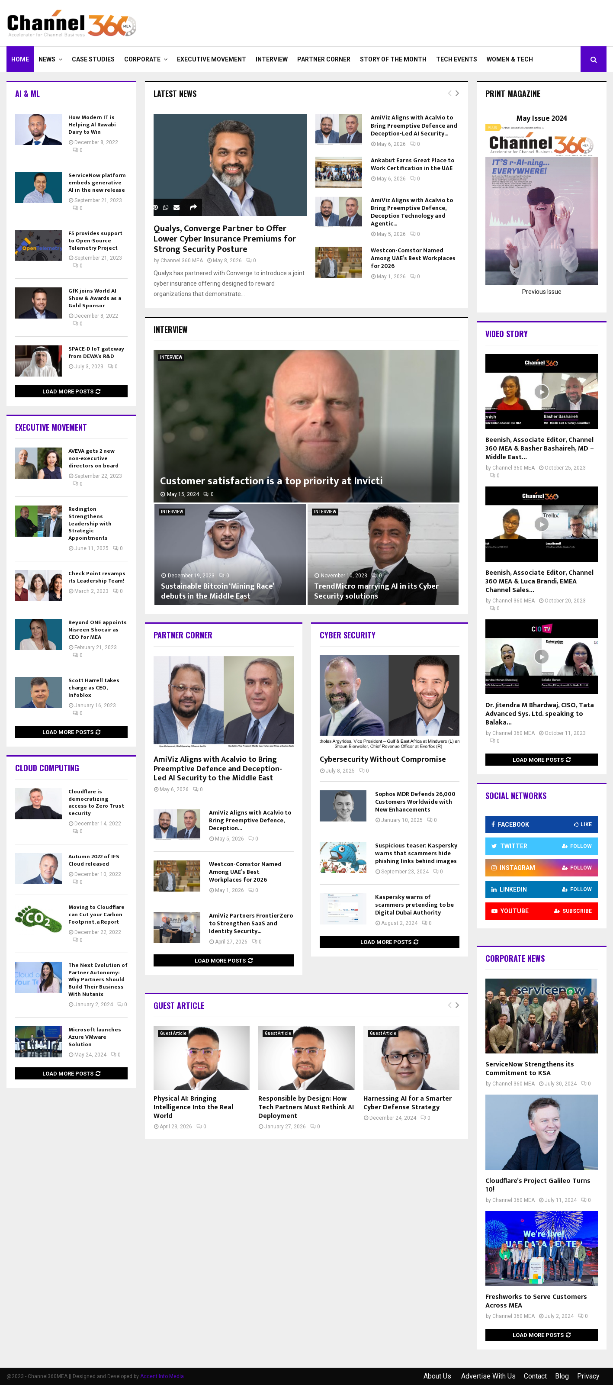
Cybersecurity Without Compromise (383, 759)
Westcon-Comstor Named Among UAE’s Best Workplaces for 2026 (413, 258)
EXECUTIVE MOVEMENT (211, 59)
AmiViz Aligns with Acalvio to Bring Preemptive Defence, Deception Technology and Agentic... (412, 212)
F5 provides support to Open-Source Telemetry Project (95, 241)
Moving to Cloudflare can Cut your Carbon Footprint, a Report (96, 914)
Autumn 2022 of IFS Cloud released (93, 860)
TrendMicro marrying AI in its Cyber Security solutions (376, 591)
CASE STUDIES (93, 59)
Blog (562, 1376)
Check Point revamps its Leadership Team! (96, 577)
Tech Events (456, 59)
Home (20, 59)
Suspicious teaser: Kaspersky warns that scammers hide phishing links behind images (416, 853)
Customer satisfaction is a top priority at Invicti (271, 481)
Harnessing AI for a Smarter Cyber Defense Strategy (407, 1103)
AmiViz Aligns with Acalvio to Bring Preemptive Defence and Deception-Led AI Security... (414, 125)
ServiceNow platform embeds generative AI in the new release (97, 183)
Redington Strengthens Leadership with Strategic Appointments (90, 523)
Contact (535, 1376)
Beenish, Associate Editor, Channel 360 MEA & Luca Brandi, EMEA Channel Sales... (539, 581)
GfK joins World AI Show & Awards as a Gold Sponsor (94, 298)
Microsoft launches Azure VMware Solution (94, 1037)
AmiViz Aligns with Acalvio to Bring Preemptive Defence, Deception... (250, 820)
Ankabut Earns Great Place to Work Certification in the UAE (412, 164)
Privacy (588, 1376)
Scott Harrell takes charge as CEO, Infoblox (93, 688)
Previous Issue (542, 291)
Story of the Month (393, 59)
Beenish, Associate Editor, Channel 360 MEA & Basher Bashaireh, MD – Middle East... (539, 448)
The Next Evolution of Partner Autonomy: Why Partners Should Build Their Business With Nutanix (98, 979)
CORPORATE (142, 59)
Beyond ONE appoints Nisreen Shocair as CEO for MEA (97, 630)
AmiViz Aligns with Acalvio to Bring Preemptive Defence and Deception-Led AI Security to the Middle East (218, 769)
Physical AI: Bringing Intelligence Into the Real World (193, 1107)
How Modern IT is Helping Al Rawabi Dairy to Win (92, 125)
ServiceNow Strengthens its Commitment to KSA (529, 1069)
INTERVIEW (272, 59)
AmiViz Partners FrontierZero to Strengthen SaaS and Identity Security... (251, 923)
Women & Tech (510, 59)
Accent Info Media (162, 1376)
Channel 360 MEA (181, 261)
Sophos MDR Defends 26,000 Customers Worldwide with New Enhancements (415, 802)
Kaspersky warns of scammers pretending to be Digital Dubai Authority (414, 905)
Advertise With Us (488, 1376)
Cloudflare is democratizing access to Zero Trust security (96, 802)
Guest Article (173, 1033)
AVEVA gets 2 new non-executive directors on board (93, 458)
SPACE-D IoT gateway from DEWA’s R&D (96, 352)
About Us (438, 1376)
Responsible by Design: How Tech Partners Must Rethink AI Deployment (306, 1107)
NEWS (47, 59)
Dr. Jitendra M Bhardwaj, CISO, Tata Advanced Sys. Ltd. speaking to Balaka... (539, 713)
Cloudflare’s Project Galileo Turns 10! (538, 1185)
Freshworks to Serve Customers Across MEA (536, 1301)
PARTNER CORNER (323, 59)
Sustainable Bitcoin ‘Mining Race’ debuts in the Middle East (217, 591)
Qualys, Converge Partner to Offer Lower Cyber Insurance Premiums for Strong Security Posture (225, 239)
